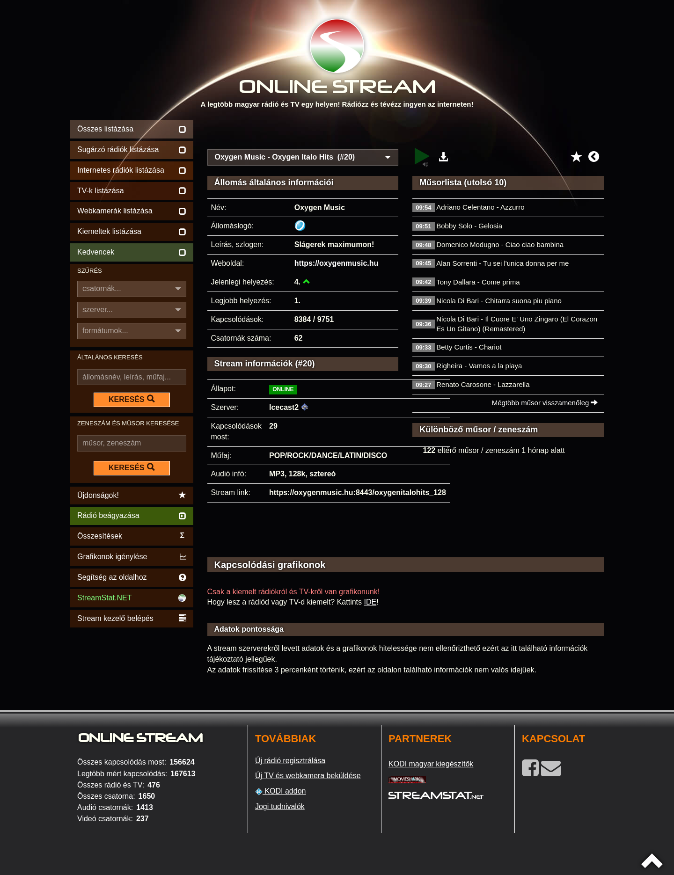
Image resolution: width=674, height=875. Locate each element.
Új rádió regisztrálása (290, 761)
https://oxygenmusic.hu (336, 263)
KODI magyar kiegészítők (430, 764)
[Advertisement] (405, 132)
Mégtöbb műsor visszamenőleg (545, 403)
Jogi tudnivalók (280, 806)
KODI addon (280, 791)
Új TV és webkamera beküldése (308, 776)
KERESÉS (131, 399)
